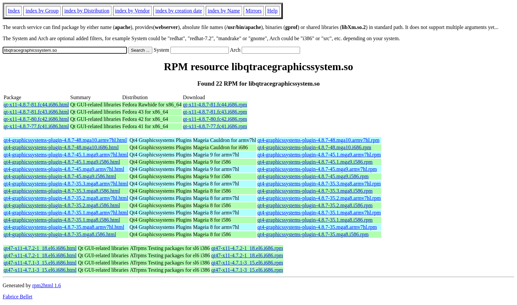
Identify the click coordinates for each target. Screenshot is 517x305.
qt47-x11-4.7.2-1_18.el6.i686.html (40, 248)
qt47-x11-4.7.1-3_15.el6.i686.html (40, 262)
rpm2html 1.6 (46, 285)
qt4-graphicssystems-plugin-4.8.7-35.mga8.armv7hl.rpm (317, 227)
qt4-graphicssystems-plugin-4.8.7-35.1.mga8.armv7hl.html (66, 212)
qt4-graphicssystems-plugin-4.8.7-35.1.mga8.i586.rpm (315, 220)
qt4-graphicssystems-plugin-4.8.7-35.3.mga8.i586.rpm (315, 191)
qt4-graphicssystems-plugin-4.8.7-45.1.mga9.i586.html (62, 162)
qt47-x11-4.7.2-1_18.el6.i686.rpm (247, 248)
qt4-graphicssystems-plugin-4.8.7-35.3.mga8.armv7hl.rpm (319, 183)
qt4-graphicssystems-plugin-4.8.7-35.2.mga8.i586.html (62, 205)
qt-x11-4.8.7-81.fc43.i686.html (36, 112)
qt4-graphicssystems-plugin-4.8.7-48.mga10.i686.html (61, 147)
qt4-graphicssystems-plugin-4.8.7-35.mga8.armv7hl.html (64, 227)
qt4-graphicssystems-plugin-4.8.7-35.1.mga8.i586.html (62, 220)
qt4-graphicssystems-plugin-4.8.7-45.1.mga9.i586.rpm (315, 162)
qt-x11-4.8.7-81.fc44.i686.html (36, 104)
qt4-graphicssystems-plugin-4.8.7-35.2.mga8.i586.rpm (315, 205)
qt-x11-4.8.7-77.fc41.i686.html (36, 126)
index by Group (41, 11)
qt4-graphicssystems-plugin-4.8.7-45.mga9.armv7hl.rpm (317, 169)
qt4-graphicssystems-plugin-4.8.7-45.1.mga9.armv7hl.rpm (319, 154)
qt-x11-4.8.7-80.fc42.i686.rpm (215, 119)
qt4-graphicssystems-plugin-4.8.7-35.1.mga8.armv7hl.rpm (319, 212)
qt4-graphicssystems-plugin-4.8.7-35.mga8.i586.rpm (313, 234)
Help (272, 11)
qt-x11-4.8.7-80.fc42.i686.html (36, 119)
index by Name (224, 11)
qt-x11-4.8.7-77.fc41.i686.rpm (215, 126)
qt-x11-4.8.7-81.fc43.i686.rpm (215, 112)
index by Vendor (132, 11)
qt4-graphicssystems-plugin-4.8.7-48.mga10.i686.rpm (314, 147)
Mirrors (254, 11)
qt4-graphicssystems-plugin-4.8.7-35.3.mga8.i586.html (62, 191)
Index (14, 11)
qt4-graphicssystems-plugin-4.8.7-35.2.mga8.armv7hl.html (66, 198)
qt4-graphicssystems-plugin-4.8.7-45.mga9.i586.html (60, 176)
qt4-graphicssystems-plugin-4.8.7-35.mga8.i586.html (60, 234)
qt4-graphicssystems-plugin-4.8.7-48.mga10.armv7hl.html (65, 140)
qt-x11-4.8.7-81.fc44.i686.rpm (215, 104)
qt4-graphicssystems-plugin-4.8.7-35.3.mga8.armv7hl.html (66, 183)
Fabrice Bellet (17, 296)
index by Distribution (86, 11)
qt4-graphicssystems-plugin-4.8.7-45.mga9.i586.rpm (313, 176)
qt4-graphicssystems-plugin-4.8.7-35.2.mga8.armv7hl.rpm (319, 198)
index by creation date (178, 11)
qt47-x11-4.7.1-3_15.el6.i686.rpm (247, 262)
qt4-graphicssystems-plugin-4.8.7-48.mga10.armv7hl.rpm (319, 140)
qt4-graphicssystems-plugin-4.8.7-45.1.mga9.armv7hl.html (66, 154)
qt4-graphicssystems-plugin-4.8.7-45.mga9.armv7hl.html (64, 169)
